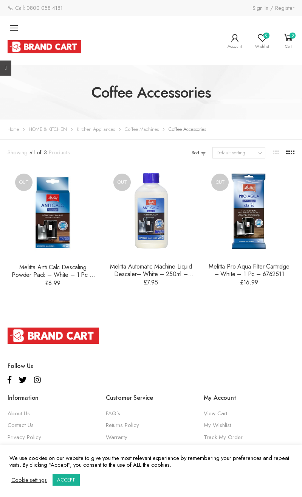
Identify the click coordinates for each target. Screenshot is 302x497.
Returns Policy (122, 425)
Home (13, 129)
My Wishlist (217, 425)
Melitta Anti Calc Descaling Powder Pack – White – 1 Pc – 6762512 (53, 275)
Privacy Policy (24, 437)
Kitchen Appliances (96, 129)
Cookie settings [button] (29, 480)
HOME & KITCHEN (48, 129)
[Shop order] (238, 152)
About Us (19, 413)
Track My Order (223, 437)
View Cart (215, 413)
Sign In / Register (273, 8)
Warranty (116, 437)
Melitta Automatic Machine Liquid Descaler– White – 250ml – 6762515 (151, 274)
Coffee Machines (142, 129)
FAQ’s (113, 413)
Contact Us (21, 425)
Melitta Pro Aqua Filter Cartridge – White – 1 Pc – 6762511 (249, 270)
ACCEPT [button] (66, 479)
